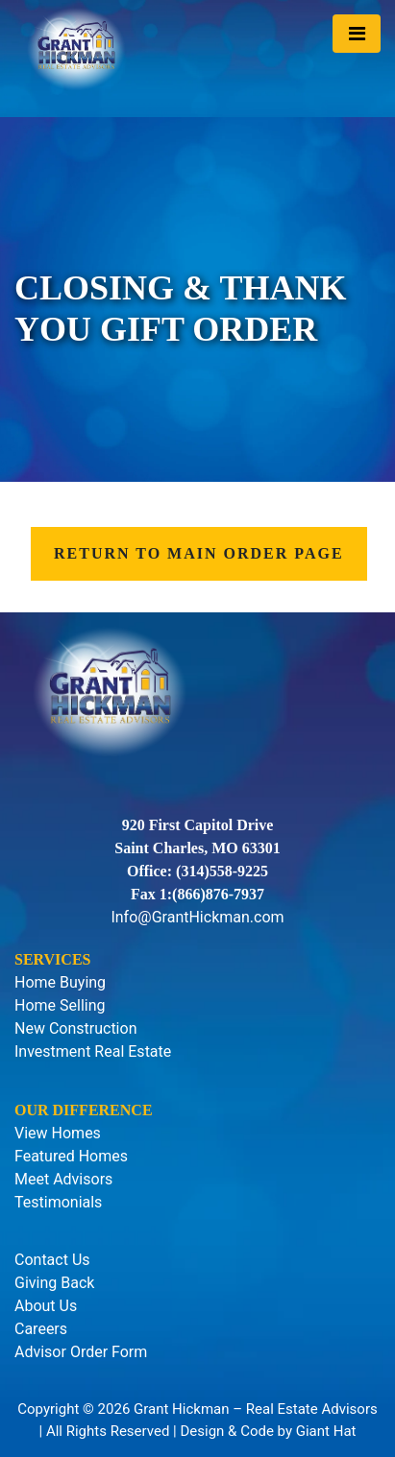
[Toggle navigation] (357, 33)
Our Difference (83, 1110)
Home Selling (60, 1005)
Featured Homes (71, 1156)
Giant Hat (326, 1431)
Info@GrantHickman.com (197, 917)
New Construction (75, 1028)
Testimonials (58, 1202)
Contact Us (52, 1260)
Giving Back (54, 1283)
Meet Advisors (63, 1179)
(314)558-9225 (222, 871)
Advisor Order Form (80, 1352)
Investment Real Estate (92, 1051)
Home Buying (60, 982)
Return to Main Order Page (199, 553)
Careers (40, 1329)
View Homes (57, 1133)
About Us (45, 1306)
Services (52, 959)
